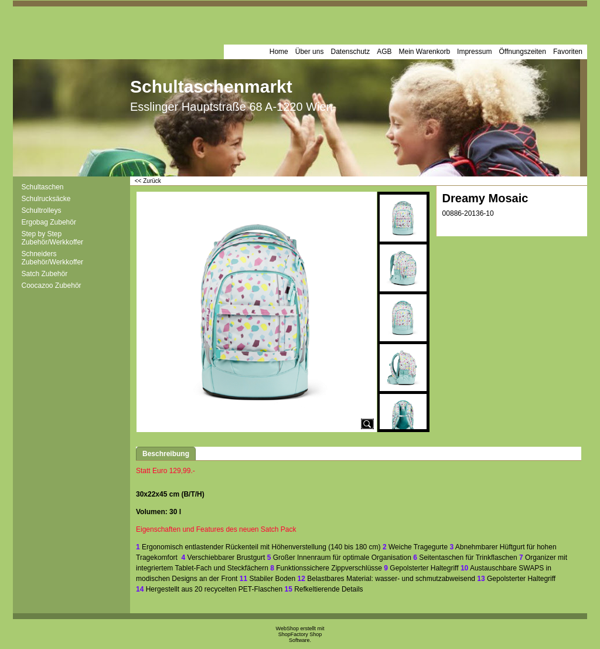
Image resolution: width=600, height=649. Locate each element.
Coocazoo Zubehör (51, 285)
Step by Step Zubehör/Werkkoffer (53, 238)
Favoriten (567, 51)
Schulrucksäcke (46, 199)
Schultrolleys (42, 210)
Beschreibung (165, 454)
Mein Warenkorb (425, 51)
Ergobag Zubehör (49, 222)
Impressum (474, 51)
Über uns (309, 51)
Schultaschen (43, 187)
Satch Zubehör (45, 274)
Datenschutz (350, 51)
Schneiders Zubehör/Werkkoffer (53, 258)
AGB (384, 51)
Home (279, 51)
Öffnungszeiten (522, 51)
